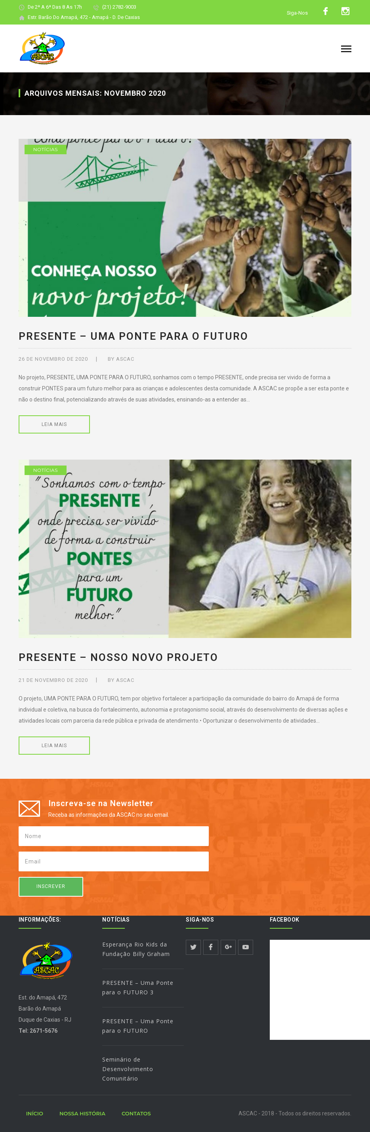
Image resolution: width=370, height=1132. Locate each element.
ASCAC (125, 359)
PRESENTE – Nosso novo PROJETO (118, 657)
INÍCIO (34, 1113)
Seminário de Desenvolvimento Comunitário (127, 1069)
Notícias (45, 149)
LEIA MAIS (54, 424)
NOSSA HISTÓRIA (82, 1113)
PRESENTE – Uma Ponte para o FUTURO (133, 336)
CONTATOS (136, 1113)
